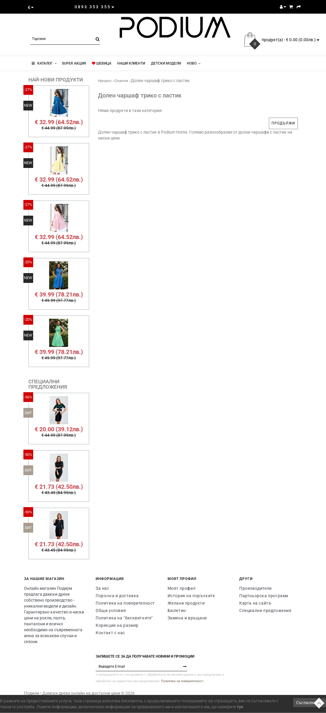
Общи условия (111, 610)
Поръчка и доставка (117, 595)
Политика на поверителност (125, 603)
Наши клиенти (131, 63)
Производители (255, 588)
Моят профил (182, 588)
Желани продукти (186, 603)
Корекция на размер (117, 625)
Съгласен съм (309, 702)
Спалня (121, 80)
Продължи (283, 123)
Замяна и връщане (187, 618)
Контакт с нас (110, 632)
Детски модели (166, 63)
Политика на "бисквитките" (124, 618)
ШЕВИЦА (101, 63)
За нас (102, 588)
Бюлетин (177, 610)
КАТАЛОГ (44, 63)
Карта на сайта (255, 603)
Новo (194, 63)
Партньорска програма (263, 595)
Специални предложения (265, 610)
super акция (73, 63)
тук (240, 706)
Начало (104, 80)
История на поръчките (191, 595)
